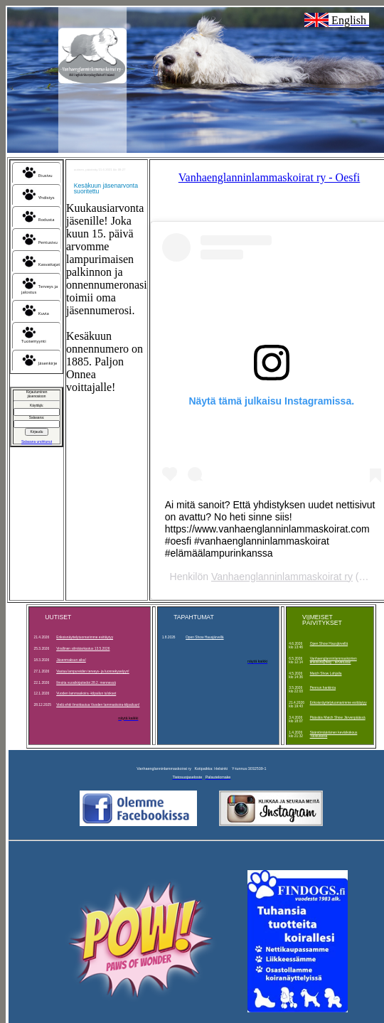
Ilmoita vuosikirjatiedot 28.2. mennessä (86, 683)
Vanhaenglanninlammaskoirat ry (282, 576)
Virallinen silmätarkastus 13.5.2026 (83, 648)
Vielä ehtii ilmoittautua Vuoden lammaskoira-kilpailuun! (97, 705)
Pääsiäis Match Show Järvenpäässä (338, 717)
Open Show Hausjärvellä (204, 637)
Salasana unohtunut (36, 442)
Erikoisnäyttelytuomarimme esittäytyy (84, 637)
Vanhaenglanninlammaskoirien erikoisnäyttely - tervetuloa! (333, 660)
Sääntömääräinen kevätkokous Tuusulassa (334, 734)
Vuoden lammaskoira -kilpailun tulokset (86, 693)
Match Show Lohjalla (326, 673)
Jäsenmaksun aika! (71, 660)
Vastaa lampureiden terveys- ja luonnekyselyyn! (92, 671)
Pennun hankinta (323, 688)
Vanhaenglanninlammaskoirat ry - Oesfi (269, 177)
